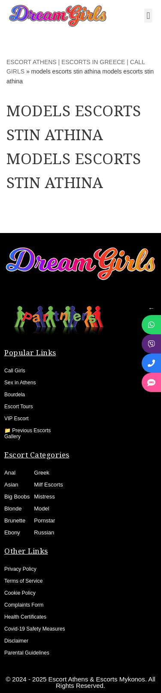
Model (41, 508)
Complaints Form (23, 605)
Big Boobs (17, 496)
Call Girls (14, 371)
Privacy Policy (20, 569)
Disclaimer (16, 641)
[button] (148, 16)
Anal (9, 472)
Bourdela (14, 395)
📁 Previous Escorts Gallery (27, 433)
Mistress (44, 496)
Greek (41, 472)
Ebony (12, 532)
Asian (11, 484)
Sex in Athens (20, 383)
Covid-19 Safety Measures (34, 629)
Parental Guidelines (26, 653)
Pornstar (44, 520)
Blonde (12, 508)
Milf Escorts (48, 484)
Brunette (14, 520)
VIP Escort (16, 419)
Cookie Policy (20, 593)
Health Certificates (25, 617)
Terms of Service (23, 581)
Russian (44, 532)
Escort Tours (18, 407)
